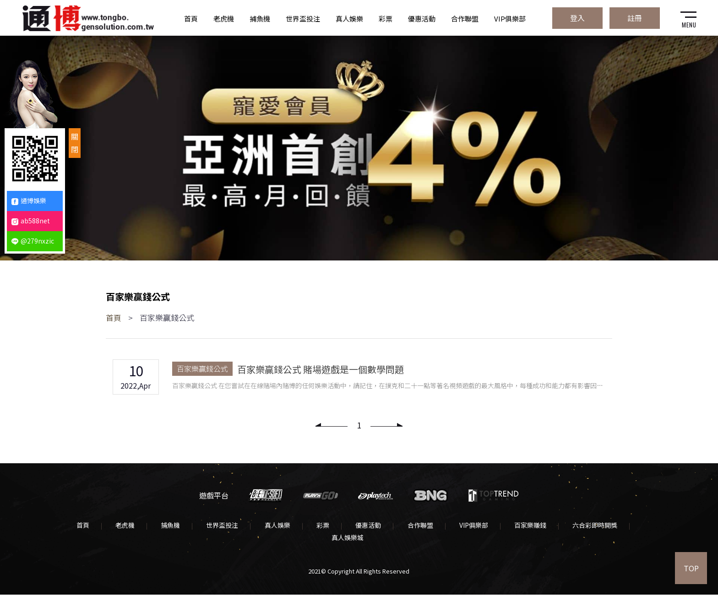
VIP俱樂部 (510, 18)
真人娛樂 (349, 18)
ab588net (30, 220)
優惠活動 (421, 18)
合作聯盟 (465, 18)
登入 (573, 16)
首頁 (191, 18)
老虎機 (223, 18)
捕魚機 (260, 18)
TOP (690, 568)
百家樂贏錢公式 (205, 368)
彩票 (385, 18)
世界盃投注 (303, 18)
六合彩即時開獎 (594, 526)
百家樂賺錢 (530, 526)
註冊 (632, 16)
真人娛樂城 (348, 538)
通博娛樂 (28, 200)
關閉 (74, 142)
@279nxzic (32, 240)
